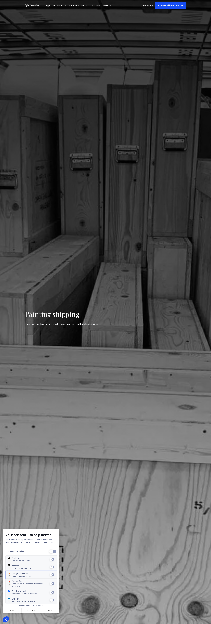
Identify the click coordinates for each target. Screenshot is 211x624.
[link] (32, 5)
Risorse (107, 5)
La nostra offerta (78, 5)
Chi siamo (95, 5)
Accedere (147, 5)
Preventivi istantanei (170, 5)
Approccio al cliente (55, 5)
